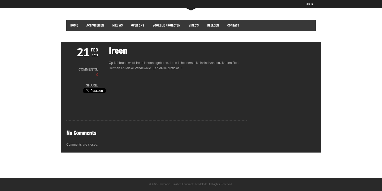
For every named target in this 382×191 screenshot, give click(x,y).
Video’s (194, 25)
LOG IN (309, 4)
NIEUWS (117, 25)
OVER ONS (137, 25)
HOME (74, 25)
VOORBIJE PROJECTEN (166, 25)
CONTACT (233, 25)
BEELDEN (213, 25)
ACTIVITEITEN (95, 25)
